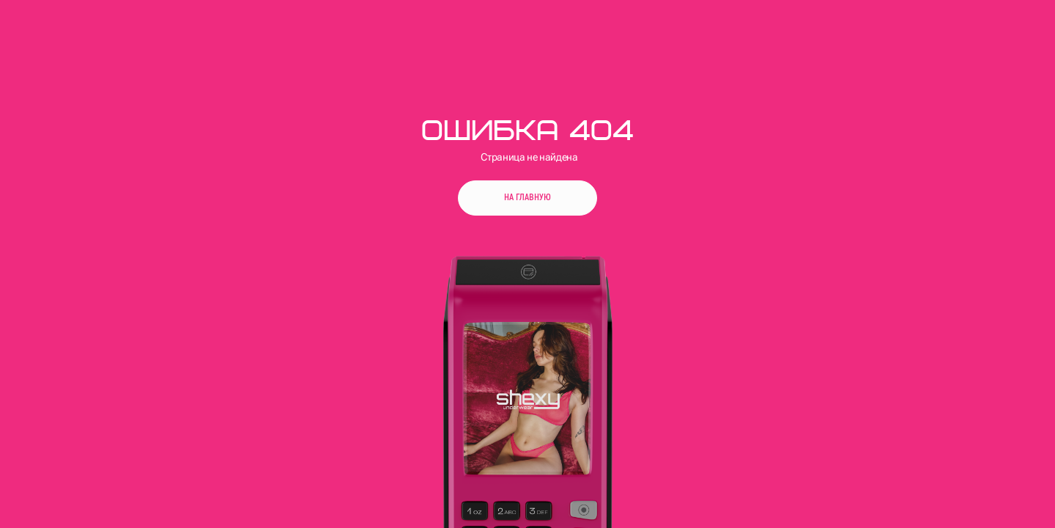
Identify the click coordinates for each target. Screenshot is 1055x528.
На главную (527, 197)
